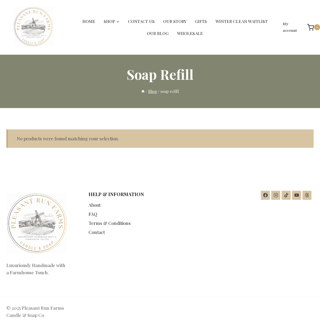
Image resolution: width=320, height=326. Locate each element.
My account (290, 27)
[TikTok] (286, 195)
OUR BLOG (158, 33)
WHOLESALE (190, 33)
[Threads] (306, 195)
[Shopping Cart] (311, 27)
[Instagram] (275, 195)
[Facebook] (265, 195)
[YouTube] (296, 195)
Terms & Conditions (110, 223)
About (95, 205)
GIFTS (201, 21)
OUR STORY (174, 21)
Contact (97, 232)
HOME (88, 21)
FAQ (93, 214)
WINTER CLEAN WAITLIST (241, 21)
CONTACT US (141, 21)
